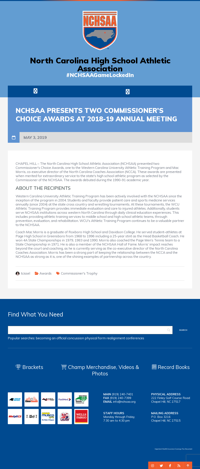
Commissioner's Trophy (79, 273)
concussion (75, 338)
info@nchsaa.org (124, 401)
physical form (95, 338)
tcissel (25, 273)
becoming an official (51, 338)
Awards (45, 273)
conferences (135, 338)
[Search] (90, 330)
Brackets (29, 367)
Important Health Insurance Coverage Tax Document (173, 449)
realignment (115, 338)
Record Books (171, 367)
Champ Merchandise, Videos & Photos (103, 370)
